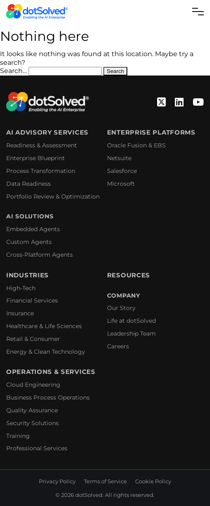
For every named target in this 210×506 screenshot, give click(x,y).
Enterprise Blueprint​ (35, 158)
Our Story (121, 308)
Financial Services (32, 300)
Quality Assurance (32, 410)
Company (123, 295)
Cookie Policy (153, 481)
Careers (118, 346)
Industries (27, 275)
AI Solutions (29, 216)
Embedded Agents (33, 229)
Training (18, 436)
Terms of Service (105, 481)
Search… (13, 71)
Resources (128, 275)
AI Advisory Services (47, 132)
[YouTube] (198, 102)
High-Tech (21, 288)
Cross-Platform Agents (39, 254)
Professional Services (36, 448)
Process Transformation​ (40, 171)
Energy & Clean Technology (45, 351)
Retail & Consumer (33, 339)
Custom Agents (29, 242)
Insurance (20, 313)
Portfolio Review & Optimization (53, 196)
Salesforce (122, 171)
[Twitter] (161, 102)
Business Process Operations (48, 397)
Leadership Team (131, 333)
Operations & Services (50, 372)
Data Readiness (28, 183)
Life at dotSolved (131, 320)
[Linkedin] (179, 102)
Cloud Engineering (33, 384)
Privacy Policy (57, 481)
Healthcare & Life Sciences (44, 326)
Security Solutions (32, 423)
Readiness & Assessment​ (41, 145)
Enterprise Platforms (151, 132)
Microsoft (121, 183)
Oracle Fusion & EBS (136, 145)
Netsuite (119, 158)
